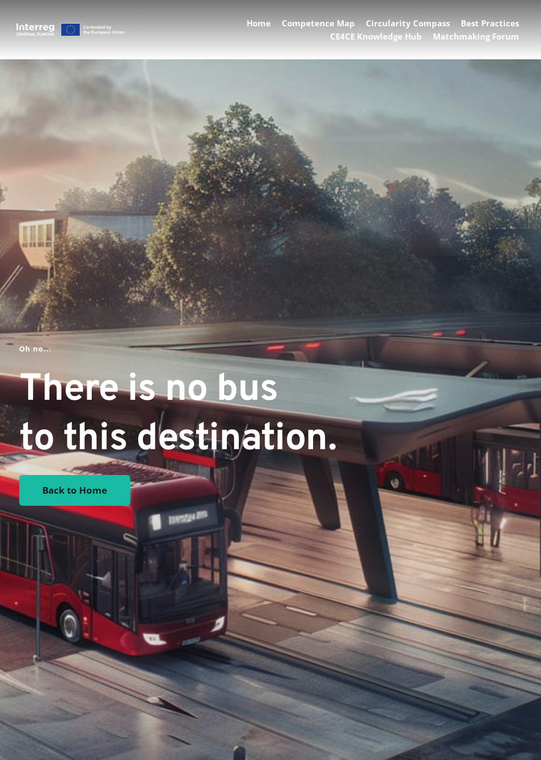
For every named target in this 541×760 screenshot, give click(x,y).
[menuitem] (259, 23)
